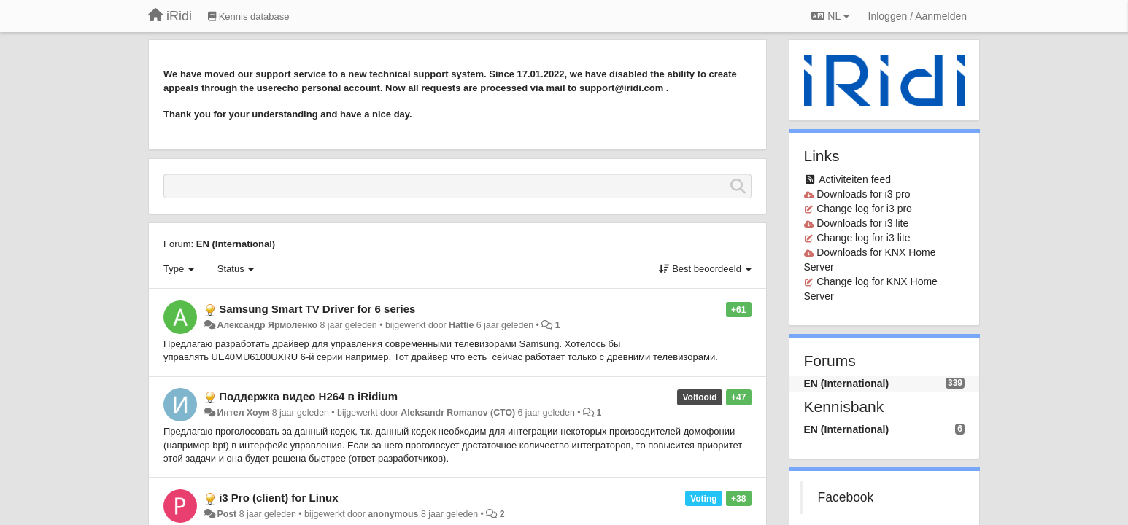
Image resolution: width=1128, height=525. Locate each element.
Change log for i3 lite (863, 238)
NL (830, 16)
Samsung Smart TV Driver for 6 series (317, 309)
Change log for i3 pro (864, 208)
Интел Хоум (243, 413)
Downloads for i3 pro (863, 194)
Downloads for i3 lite (862, 223)
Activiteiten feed (855, 179)
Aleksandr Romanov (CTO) (458, 413)
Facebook (846, 497)
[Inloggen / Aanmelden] (917, 16)
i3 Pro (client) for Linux (278, 497)
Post (226, 514)
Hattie (461, 325)
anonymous (393, 514)
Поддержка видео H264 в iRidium (308, 396)
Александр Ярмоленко (267, 325)
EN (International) (235, 243)
